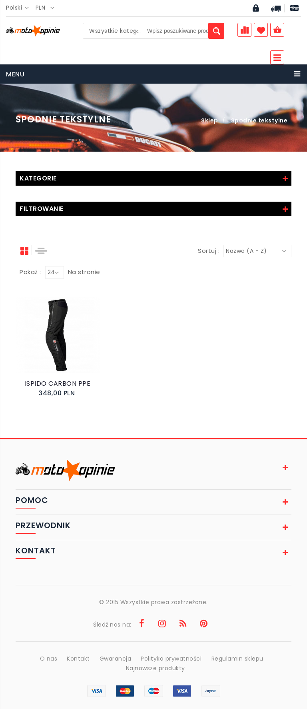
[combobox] (20, 8)
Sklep (209, 120)
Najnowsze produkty (155, 668)
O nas (48, 659)
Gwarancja (116, 659)
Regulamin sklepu (237, 659)
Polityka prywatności (171, 659)
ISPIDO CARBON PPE (58, 383)
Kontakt (78, 659)
